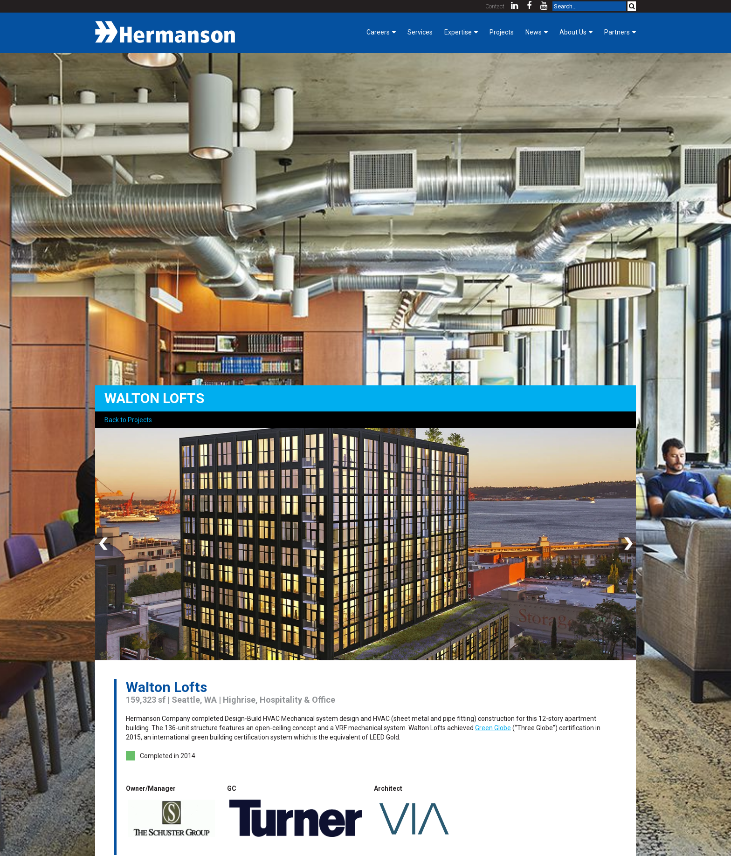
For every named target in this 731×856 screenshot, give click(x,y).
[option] (365, 544)
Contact (495, 6)
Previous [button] (104, 544)
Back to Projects (128, 420)
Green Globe (493, 728)
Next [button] (626, 544)
